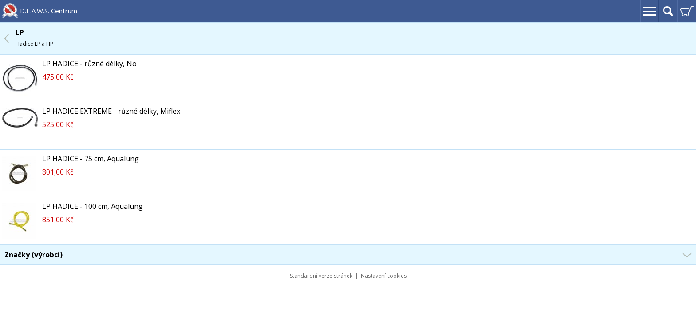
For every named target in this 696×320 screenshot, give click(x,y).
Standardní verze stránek (321, 276)
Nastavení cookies (384, 276)
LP (34, 38)
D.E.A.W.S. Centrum (48, 10)
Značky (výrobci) (33, 255)
